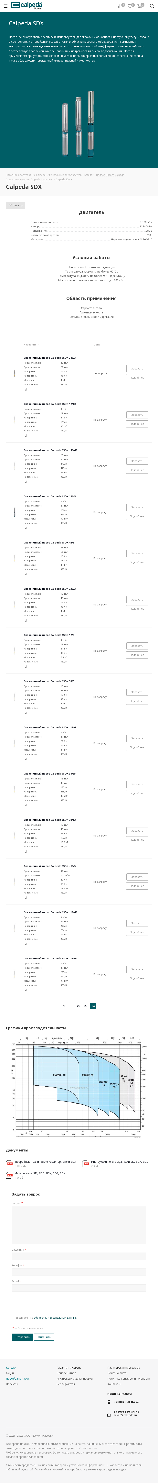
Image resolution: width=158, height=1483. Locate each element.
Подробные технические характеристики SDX (45, 1161)
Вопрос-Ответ (66, 1373)
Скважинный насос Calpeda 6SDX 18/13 (50, 404)
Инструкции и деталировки (75, 1378)
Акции (10, 1373)
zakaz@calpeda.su (125, 1415)
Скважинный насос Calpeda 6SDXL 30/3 (50, 588)
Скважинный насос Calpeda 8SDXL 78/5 (50, 866)
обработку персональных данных (55, 1317)
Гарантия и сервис (69, 1367)
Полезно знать (117, 1373)
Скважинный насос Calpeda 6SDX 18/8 (49, 635)
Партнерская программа (123, 1367)
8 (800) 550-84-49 (126, 1402)
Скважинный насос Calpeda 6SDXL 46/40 (50, 450)
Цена (99, 344)
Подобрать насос (17, 1378)
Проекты (12, 1384)
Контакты (114, 1384)
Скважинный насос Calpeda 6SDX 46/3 (49, 542)
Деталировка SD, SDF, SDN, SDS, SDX (40, 1173)
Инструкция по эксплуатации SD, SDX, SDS (119, 1161)
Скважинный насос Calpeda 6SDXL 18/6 (50, 727)
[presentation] (41, 1303)
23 (85, 1006)
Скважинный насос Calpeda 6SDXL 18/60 (50, 912)
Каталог (11, 1367)
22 (78, 1006)
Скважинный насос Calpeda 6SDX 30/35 (50, 773)
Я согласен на (46, 1317)
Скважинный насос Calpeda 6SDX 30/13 (50, 820)
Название (32, 344)
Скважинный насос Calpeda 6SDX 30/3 (49, 681)
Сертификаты (66, 1384)
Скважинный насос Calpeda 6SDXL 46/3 (50, 357)
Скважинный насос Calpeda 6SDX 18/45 (50, 496)
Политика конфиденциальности (128, 1378)
